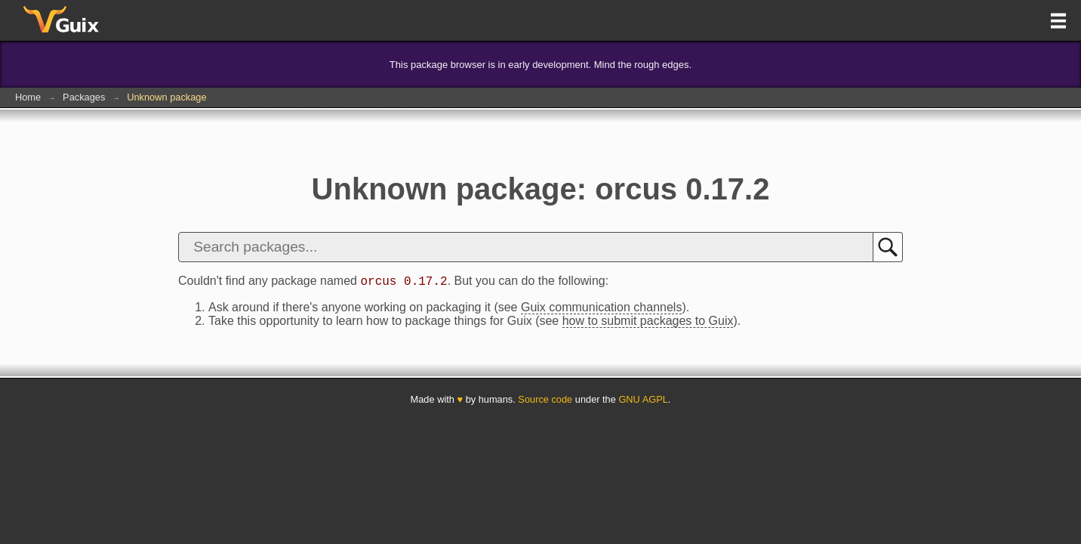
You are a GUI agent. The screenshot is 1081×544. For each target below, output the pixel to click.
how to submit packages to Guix (648, 323)
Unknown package (166, 97)
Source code (545, 401)
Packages (84, 97)
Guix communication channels (601, 309)
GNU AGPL (642, 401)
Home (28, 97)
